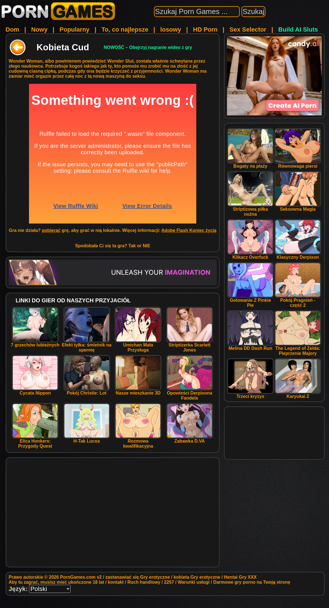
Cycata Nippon (35, 391)
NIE (146, 245)
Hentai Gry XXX (240, 577)
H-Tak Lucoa (86, 439)
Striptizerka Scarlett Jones (189, 345)
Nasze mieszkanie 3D (138, 391)
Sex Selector (247, 29)
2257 (169, 582)
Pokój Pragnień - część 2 (297, 301)
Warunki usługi (193, 582)
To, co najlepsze (124, 29)
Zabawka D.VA (189, 439)
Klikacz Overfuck (250, 255)
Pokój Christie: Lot (86, 391)
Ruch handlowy (143, 582)
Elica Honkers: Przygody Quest (35, 441)
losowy (170, 29)
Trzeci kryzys (250, 394)
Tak (132, 245)
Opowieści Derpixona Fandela (189, 393)
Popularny (74, 29)
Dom (12, 29)
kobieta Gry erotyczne (197, 577)
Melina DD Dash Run (250, 346)
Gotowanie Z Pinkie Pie (250, 301)
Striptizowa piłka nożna (250, 210)
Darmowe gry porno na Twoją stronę (251, 582)
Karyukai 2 (297, 394)
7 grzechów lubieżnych (35, 343)
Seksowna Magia (297, 207)
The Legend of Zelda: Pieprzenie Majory (297, 349)
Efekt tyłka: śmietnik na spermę (87, 345)
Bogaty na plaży (250, 164)
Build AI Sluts (298, 29)
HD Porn (205, 29)
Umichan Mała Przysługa (138, 345)
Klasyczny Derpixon (297, 255)
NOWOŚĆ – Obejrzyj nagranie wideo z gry (148, 47)
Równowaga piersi (297, 164)
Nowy (39, 29)
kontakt (116, 582)
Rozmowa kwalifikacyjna (138, 441)
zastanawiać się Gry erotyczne (137, 577)
